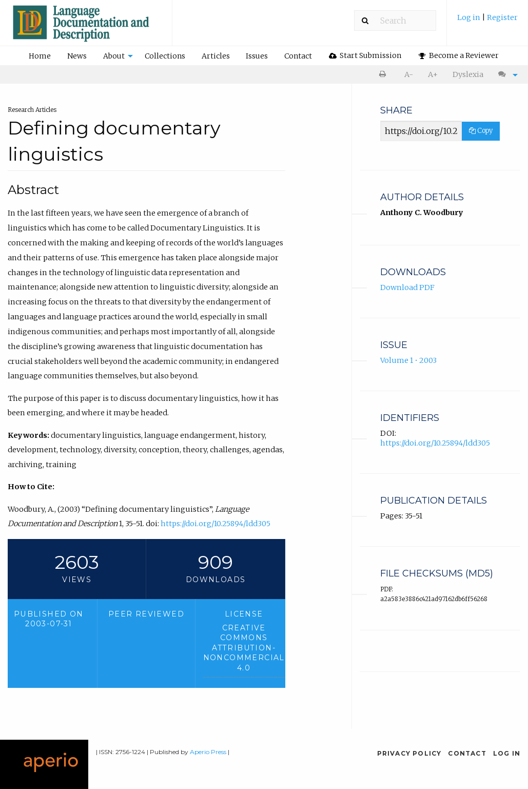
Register (502, 17)
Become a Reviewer (459, 55)
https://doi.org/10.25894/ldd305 (215, 523)
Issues (257, 56)
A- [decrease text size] (408, 74)
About (114, 56)
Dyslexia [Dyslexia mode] (468, 74)
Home (40, 56)
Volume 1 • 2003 (408, 360)
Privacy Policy (409, 753)
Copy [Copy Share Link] (481, 130)
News (77, 56)
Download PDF (407, 287)
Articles (216, 56)
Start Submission (365, 55)
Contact (298, 56)
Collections (165, 56)
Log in (469, 17)
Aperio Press (208, 752)
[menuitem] (487, 21)
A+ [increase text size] (433, 74)
